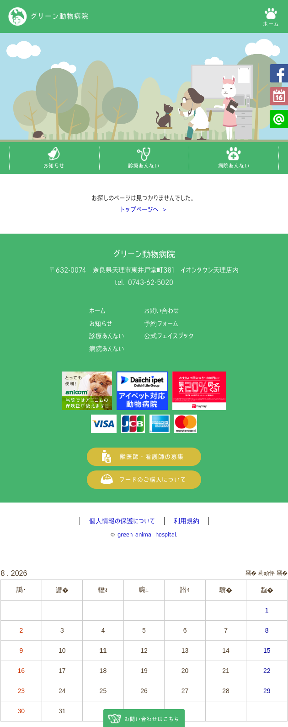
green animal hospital (146, 534)
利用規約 (186, 521)
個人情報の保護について (122, 521)
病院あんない (106, 348)
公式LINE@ (279, 119)
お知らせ (100, 323)
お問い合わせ (161, 310)
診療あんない (106, 336)
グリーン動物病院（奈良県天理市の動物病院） (48, 16)
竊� (282, 573)
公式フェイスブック (279, 73)
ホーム (97, 310)
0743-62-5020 (150, 282)
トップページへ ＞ (144, 209)
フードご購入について (144, 479)
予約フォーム (279, 96)
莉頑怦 (266, 573)
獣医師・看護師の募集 (144, 457)
